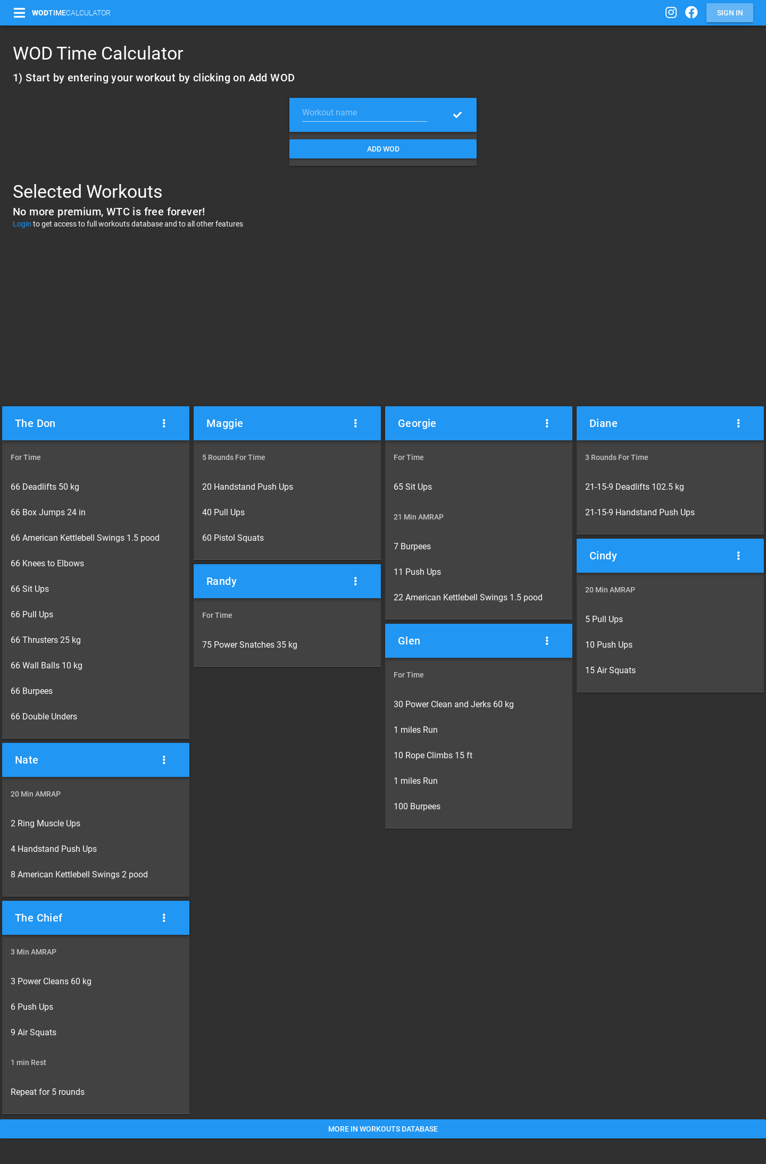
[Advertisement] (383, 316)
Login (22, 224)
